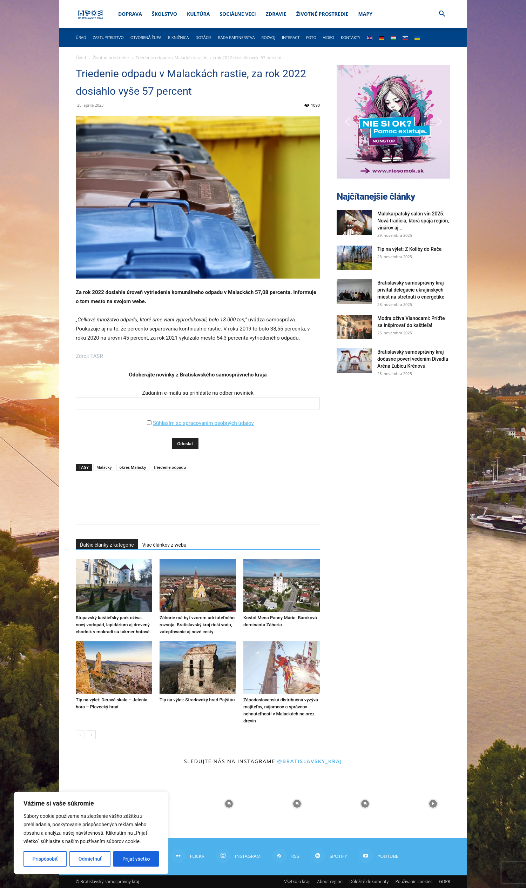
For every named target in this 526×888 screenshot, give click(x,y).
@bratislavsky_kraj (309, 761)
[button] (441, 14)
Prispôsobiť (45, 859)
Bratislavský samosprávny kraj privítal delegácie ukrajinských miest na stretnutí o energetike (410, 290)
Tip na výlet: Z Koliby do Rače (409, 249)
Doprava (130, 14)
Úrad (81, 37)
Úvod (81, 58)
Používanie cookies (413, 881)
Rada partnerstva (236, 37)
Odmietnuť (90, 859)
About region (330, 881)
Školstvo (164, 14)
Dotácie (203, 37)
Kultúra (198, 14)
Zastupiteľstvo (108, 37)
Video (328, 37)
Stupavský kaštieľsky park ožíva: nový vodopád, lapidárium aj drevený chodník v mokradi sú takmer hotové (113, 624)
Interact (290, 37)
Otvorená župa (146, 37)
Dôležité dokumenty (369, 881)
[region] (91, 833)
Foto (311, 37)
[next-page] (91, 734)
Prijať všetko (136, 859)
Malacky (104, 467)
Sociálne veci (238, 14)
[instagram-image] (229, 804)
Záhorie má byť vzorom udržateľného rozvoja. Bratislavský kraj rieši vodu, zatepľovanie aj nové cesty (197, 624)
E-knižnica (178, 37)
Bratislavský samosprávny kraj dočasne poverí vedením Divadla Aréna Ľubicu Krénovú (412, 359)
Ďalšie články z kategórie (107, 545)
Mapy (365, 14)
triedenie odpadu (170, 467)
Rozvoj (268, 37)
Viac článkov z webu (164, 545)
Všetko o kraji (297, 881)
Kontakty (350, 37)
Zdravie (276, 14)
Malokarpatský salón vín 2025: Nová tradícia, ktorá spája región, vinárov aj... (413, 221)
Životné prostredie (322, 14)
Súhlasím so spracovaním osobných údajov (203, 423)
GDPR (444, 881)
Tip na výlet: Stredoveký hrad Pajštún (197, 699)
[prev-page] (80, 734)
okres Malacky (133, 467)
